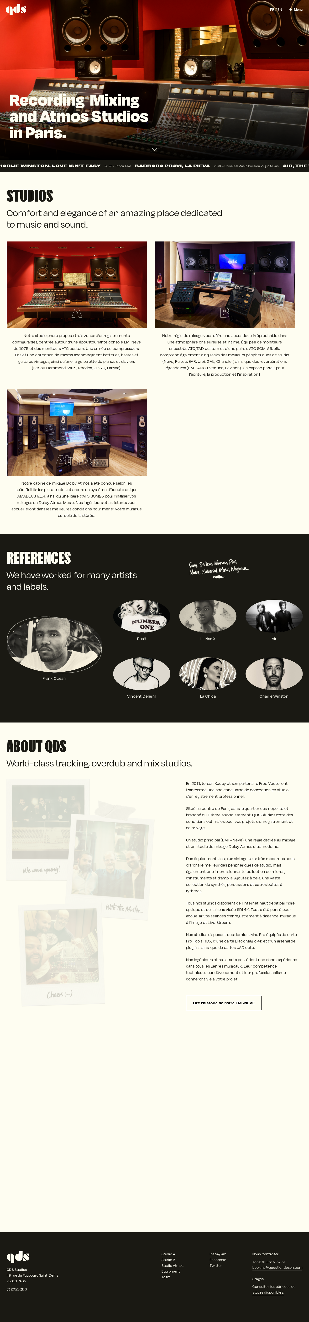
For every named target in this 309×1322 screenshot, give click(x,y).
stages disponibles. (268, 1292)
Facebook (218, 1260)
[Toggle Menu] (296, 9)
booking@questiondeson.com (277, 1267)
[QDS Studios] (16, 9)
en (280, 9)
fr (272, 9)
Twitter (216, 1265)
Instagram (218, 1254)
